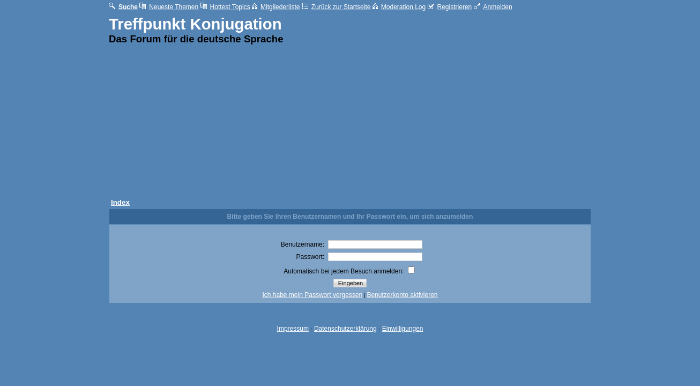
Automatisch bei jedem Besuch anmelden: (349, 271)
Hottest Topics (225, 7)
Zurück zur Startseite (336, 7)
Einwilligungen (402, 328)
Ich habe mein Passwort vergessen (313, 295)
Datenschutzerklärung (345, 328)
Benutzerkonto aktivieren (402, 295)
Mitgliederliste (276, 7)
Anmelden (493, 7)
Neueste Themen (168, 7)
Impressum (293, 328)
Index (120, 202)
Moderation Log (399, 7)
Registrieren (450, 7)
